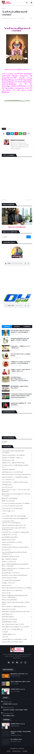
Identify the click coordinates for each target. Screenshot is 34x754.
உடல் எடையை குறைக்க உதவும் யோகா (17, 506)
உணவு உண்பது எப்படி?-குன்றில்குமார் (17, 508)
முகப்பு (4, 8)
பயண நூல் (17, 632)
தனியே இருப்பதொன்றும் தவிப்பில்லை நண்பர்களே (17, 612)
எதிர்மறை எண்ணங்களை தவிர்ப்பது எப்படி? (17, 525)
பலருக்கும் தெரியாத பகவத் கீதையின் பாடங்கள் (17, 639)
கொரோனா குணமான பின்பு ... (17, 578)
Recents (17, 326)
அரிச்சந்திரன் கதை (17, 485)
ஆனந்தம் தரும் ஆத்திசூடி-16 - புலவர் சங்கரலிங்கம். (21, 404)
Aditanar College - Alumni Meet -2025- (15, 710)
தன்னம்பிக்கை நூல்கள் (17, 617)
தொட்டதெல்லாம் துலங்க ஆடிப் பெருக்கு (17, 624)
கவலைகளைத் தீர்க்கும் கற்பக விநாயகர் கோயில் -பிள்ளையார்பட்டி (17, 553)
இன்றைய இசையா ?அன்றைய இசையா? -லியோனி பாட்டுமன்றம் (17, 495)
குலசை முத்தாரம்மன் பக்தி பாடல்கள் (20, 681)
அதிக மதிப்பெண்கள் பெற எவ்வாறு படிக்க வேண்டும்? (17, 475)
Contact (25, 751)
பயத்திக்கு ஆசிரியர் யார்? (17, 634)
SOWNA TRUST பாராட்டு (18, 689)
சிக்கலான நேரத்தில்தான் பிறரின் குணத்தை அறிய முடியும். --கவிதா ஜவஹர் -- (17, 596)
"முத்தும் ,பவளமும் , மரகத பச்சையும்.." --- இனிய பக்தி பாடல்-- (21, 370)
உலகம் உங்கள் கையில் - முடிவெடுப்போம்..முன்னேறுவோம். (17, 522)
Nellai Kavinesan (18, 140)
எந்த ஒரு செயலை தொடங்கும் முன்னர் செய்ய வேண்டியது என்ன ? (17, 529)
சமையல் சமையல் (17, 585)
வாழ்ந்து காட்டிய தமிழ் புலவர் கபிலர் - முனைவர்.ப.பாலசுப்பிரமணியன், (21, 362)
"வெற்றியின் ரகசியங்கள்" (17, 469)
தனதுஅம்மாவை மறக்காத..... (17, 609)
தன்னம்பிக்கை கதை (17, 614)
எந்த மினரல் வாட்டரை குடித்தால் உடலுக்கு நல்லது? (17, 532)
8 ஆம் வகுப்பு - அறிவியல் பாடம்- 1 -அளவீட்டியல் (20, 347)
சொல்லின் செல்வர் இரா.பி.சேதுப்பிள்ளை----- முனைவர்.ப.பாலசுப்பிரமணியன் (19, 378)
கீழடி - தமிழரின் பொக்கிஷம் (17, 559)
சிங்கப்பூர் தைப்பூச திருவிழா (17, 600)
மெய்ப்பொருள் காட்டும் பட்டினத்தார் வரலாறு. (20, 354)
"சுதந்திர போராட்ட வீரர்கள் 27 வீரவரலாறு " (17, 463)
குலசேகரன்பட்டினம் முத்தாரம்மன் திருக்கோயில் (17, 575)
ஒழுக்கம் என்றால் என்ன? (17, 540)
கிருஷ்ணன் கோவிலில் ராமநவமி (17, 557)
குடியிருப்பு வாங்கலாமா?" (17, 562)
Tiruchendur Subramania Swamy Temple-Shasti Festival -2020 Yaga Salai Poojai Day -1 (21, 395)
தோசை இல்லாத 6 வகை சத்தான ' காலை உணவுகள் (17, 627)
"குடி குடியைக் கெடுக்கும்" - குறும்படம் (17, 458)
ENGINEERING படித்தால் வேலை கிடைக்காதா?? (19, 387)
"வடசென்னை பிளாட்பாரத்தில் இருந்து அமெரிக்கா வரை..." (17, 466)
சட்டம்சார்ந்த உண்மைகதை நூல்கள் (17, 580)
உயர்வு (17, 513)
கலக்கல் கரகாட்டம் (17, 545)
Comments (27, 326)
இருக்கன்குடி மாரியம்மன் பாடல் (19, 674)
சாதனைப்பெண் (17, 593)
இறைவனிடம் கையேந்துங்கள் (17, 498)
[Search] (14, 236)
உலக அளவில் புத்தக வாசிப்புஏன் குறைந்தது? (17, 516)
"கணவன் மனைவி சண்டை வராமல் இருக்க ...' (17, 455)
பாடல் (8, 8)
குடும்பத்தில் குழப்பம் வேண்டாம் (17, 573)
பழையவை (28, 200)
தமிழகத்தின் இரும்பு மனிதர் (17, 622)
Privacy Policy (16, 751)
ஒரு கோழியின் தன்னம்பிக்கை (17, 537)
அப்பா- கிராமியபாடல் (17, 480)
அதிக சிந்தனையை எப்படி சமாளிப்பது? (17, 472)
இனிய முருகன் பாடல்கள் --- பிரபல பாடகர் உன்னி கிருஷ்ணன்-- (17, 490)
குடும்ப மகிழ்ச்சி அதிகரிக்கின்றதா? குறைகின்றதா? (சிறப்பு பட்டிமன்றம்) (17, 565)
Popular (7, 326)
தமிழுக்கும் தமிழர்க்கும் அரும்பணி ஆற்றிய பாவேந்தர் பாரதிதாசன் (20, 339)
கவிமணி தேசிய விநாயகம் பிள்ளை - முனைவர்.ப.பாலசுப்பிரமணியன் (20, 331)
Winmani (21, 748)
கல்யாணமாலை (17, 550)
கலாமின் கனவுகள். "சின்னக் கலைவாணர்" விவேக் (17, 547)
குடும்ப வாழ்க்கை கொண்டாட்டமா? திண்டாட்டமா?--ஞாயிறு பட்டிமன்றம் (17, 569)
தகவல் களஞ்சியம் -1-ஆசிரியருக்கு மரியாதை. (17, 607)
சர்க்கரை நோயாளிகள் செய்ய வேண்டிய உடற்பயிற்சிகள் (17, 588)
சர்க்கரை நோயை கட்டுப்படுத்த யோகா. (16, 590)
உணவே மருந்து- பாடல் (17, 511)
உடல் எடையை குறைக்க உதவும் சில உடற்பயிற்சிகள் (17, 503)
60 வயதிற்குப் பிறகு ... (9, 715)
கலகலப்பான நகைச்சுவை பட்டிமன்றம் (17, 542)
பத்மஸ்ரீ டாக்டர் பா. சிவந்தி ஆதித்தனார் (17, 629)
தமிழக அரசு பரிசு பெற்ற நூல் (17, 619)
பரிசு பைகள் (17, 637)
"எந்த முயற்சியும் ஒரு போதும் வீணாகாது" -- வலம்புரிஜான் (17, 452)
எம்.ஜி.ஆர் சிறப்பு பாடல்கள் (17, 535)
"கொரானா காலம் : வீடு (17, 460)
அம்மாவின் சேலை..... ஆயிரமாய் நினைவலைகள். (17, 482)
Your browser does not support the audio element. (17, 263)
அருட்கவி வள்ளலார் (17, 487)
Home (8, 751)
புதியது (5, 200)
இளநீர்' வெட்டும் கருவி (17, 501)
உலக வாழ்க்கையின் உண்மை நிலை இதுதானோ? (17, 518)
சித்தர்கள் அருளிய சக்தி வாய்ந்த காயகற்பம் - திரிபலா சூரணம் (17, 603)
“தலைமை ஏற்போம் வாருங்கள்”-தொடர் (17, 642)
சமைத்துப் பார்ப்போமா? (17, 583)
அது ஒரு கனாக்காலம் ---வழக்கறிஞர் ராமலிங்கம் (16, 477)
